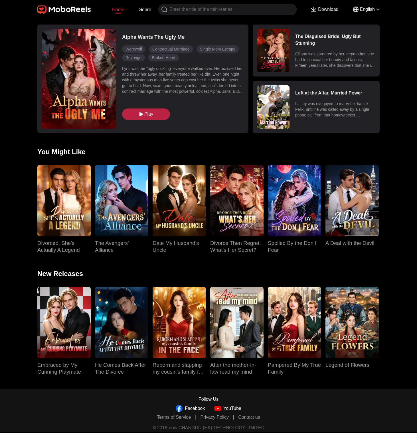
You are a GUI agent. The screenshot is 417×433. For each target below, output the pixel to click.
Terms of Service (174, 417)
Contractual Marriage (171, 49)
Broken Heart (163, 57)
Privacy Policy (215, 417)
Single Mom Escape (218, 49)
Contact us (249, 417)
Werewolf (133, 49)
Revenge (133, 57)
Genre (145, 9)
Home (118, 9)
